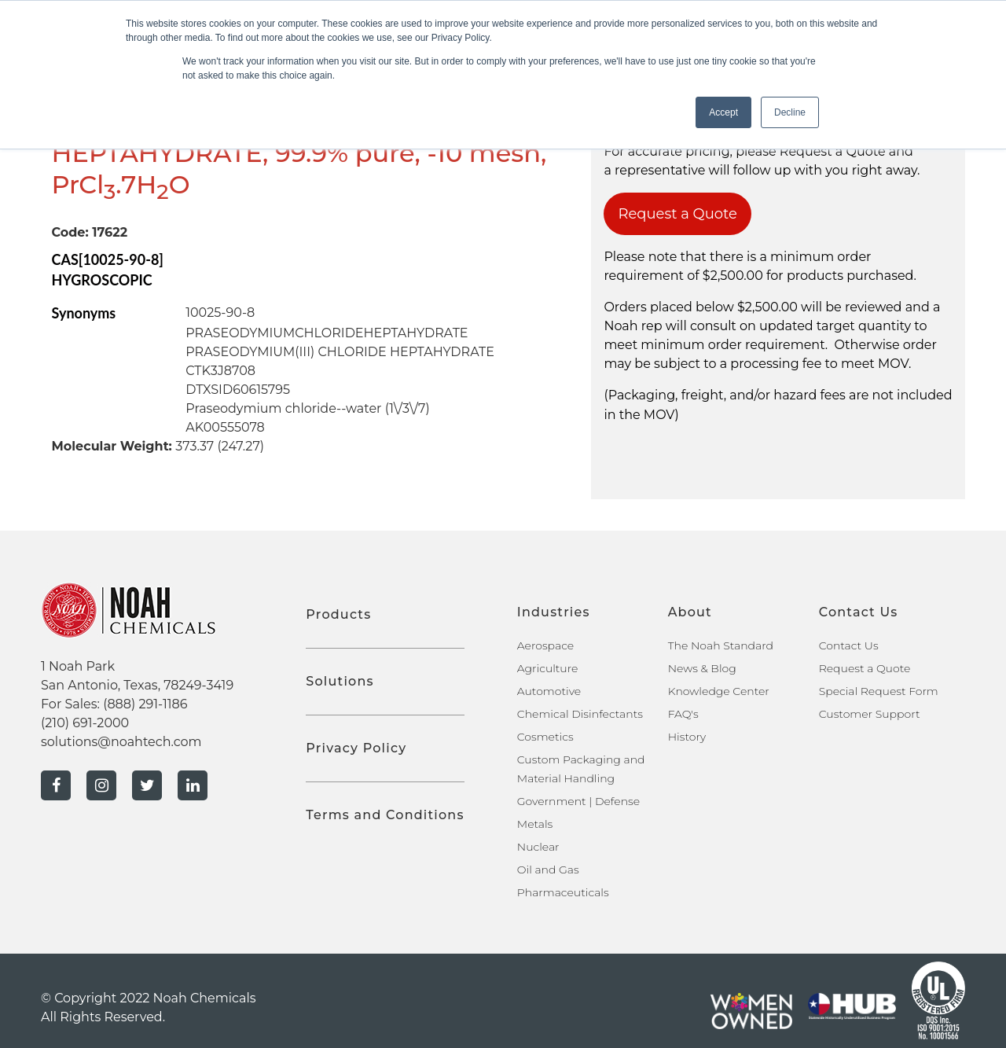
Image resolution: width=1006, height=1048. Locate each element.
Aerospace (545, 645)
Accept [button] (723, 112)
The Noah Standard (720, 645)
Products (338, 614)
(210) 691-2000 (85, 722)
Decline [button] (790, 112)
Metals (535, 824)
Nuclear (538, 847)
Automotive (549, 691)
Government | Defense (578, 801)
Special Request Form (878, 691)
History (687, 737)
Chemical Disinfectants (580, 714)
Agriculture (547, 668)
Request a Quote (677, 213)
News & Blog (702, 668)
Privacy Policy (356, 748)
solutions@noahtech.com (121, 741)
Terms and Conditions (385, 814)
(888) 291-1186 (145, 704)
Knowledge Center (718, 691)
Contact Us (849, 645)
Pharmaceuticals (563, 892)
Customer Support (869, 714)
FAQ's (683, 714)
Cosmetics (545, 737)
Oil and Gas (548, 869)
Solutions (339, 681)
